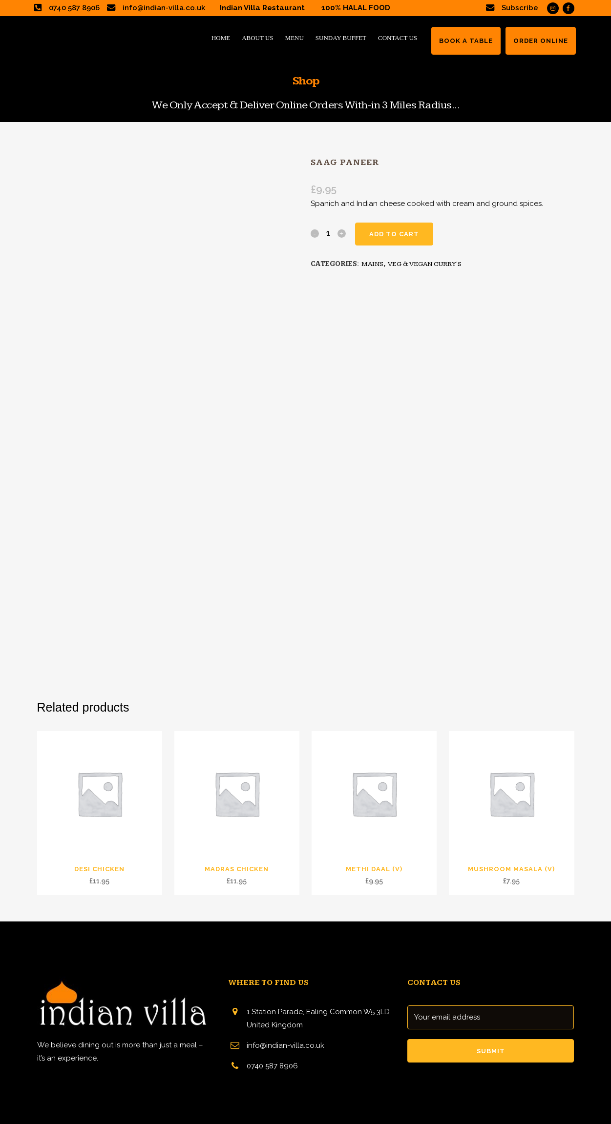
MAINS (372, 264)
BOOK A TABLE (466, 40)
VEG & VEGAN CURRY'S (425, 264)
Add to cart (394, 234)
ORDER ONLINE (540, 40)
